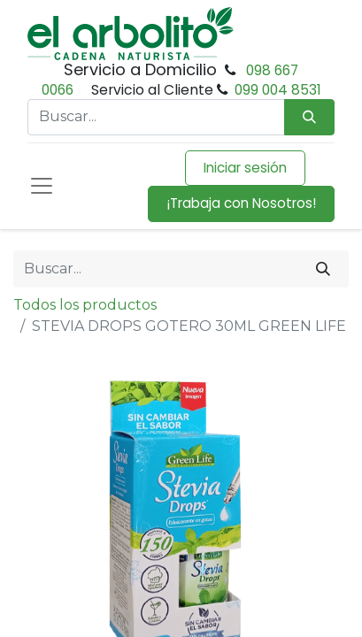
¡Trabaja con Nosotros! (241, 203)
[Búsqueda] (309, 117)
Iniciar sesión (245, 167)
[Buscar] (323, 269)
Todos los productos (85, 304)
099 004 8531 (278, 90)
